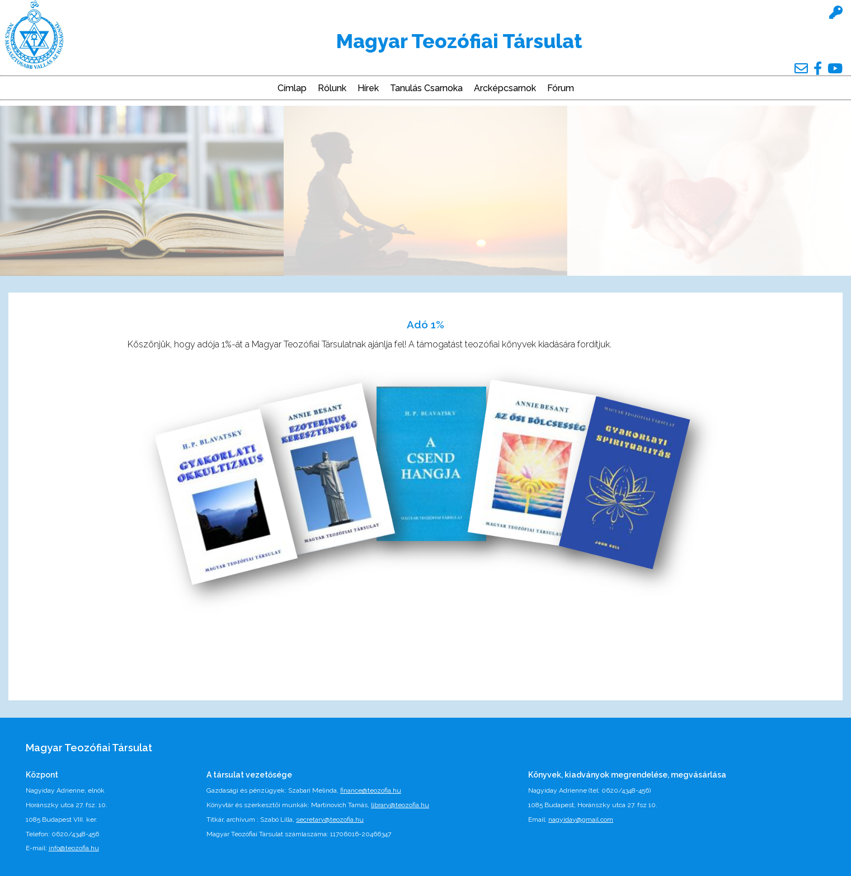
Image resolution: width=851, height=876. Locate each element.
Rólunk (332, 88)
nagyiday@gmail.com (580, 819)
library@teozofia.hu (400, 805)
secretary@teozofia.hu (330, 819)
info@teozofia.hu (74, 848)
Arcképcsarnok (505, 88)
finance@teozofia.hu (370, 790)
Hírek (368, 88)
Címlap (292, 88)
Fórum (560, 88)
